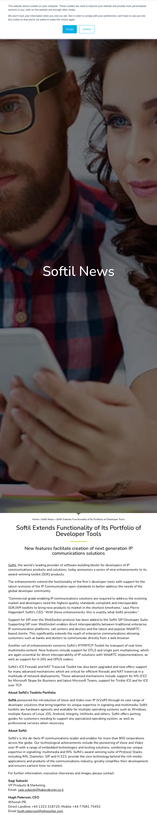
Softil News (47, 519)
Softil (12, 565)
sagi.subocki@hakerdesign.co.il (41, 790)
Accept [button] (70, 29)
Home (35, 519)
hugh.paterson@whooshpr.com (40, 811)
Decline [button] (87, 29)
